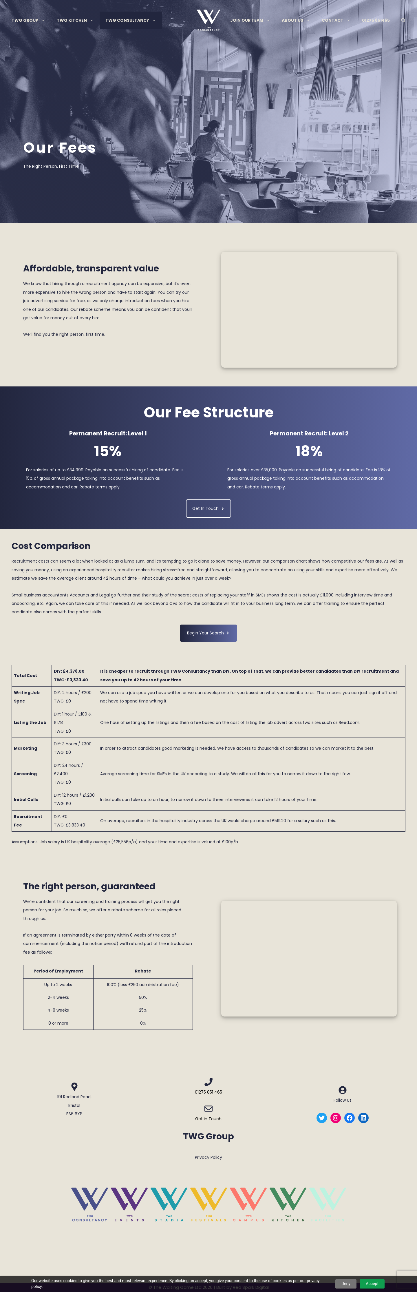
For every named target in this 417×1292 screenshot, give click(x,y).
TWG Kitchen (78, 20)
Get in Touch (208, 1119)
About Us (299, 20)
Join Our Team (253, 20)
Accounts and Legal (90, 595)
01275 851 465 (208, 1092)
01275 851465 (376, 20)
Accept (372, 1283)
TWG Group (31, 20)
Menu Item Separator (193, 20)
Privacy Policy (208, 1157)
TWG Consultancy (133, 20)
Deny (345, 1283)
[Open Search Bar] (403, 20)
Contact (339, 20)
